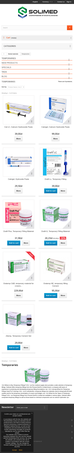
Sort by (4, 87)
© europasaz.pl (37, 441)
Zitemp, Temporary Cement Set (18, 336)
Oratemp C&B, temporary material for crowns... (18, 284)
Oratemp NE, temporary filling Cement (55, 284)
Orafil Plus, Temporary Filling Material (18, 231)
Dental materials (13, 54)
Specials (6, 67)
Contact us (61, 2)
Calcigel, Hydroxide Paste (18, 179)
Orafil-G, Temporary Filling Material (55, 231)
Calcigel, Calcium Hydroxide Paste (55, 127)
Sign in (69, 2)
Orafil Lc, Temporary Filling (55, 179)
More (20, 450)
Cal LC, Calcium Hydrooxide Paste (18, 127)
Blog (4, 76)
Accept (14, 450)
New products (10, 63)
